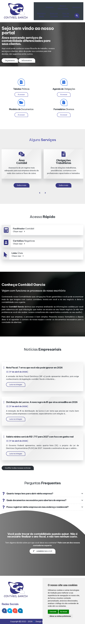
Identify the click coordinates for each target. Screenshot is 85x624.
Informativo (27, 60)
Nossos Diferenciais (63, 7)
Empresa (49, 7)
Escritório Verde (41, 14)
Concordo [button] (53, 612)
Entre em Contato (54, 14)
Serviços (76, 7)
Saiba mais (21, 185)
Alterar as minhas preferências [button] (60, 616)
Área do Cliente (65, 14)
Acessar (21, 94)
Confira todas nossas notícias (18, 468)
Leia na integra (15, 384)
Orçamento (10, 60)
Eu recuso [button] (63, 612)
